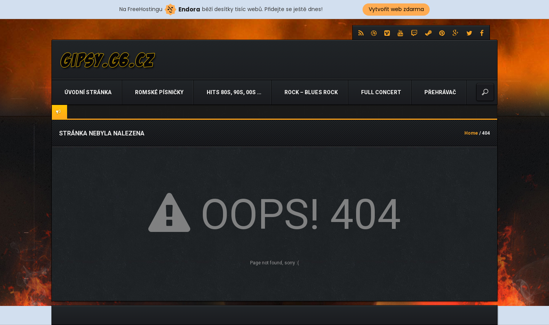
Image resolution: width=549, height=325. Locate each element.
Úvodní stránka (87, 92)
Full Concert (380, 92)
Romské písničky (158, 92)
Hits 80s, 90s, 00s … (233, 92)
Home (471, 133)
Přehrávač (439, 92)
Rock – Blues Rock (310, 92)
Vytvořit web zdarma (396, 9)
